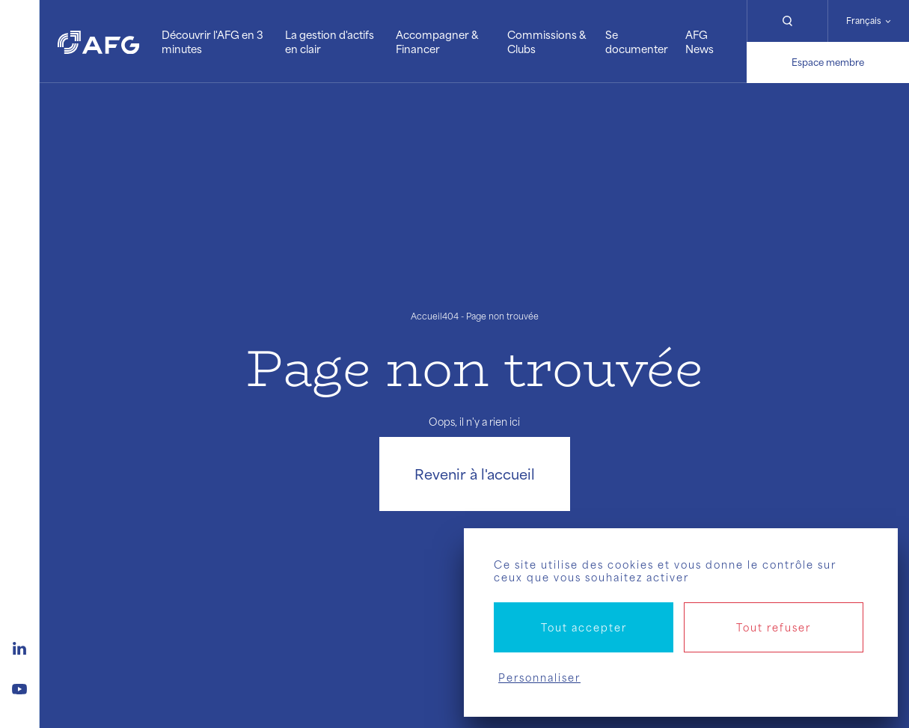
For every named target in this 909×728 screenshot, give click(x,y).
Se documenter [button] (636, 41)
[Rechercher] (787, 21)
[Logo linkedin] (19, 646)
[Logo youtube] (19, 687)
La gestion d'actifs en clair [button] (329, 41)
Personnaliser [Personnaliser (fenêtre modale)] (539, 677)
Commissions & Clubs (546, 41)
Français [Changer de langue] (863, 20)
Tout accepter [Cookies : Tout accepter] (584, 627)
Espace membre (828, 62)
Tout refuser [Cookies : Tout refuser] (773, 627)
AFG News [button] (699, 41)
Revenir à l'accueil (474, 474)
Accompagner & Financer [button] (437, 41)
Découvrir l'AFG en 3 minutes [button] (212, 41)
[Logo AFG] (98, 41)
